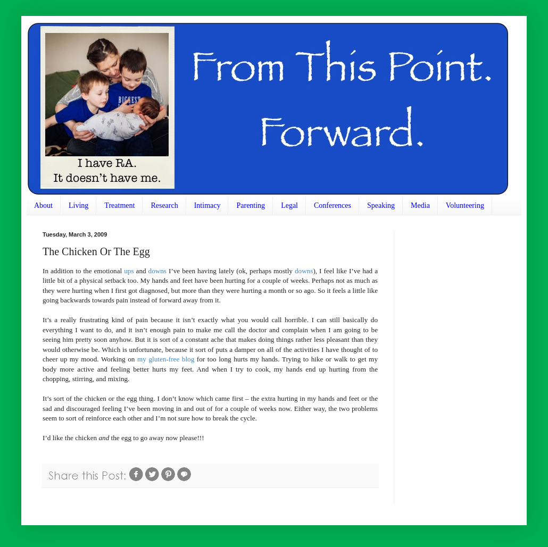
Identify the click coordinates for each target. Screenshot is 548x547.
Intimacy (207, 205)
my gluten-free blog (165, 359)
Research (164, 205)
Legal (289, 205)
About (43, 205)
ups (129, 271)
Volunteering (465, 205)
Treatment (119, 205)
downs (157, 271)
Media (420, 205)
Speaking (381, 205)
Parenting (250, 205)
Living (78, 205)
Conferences (332, 205)
